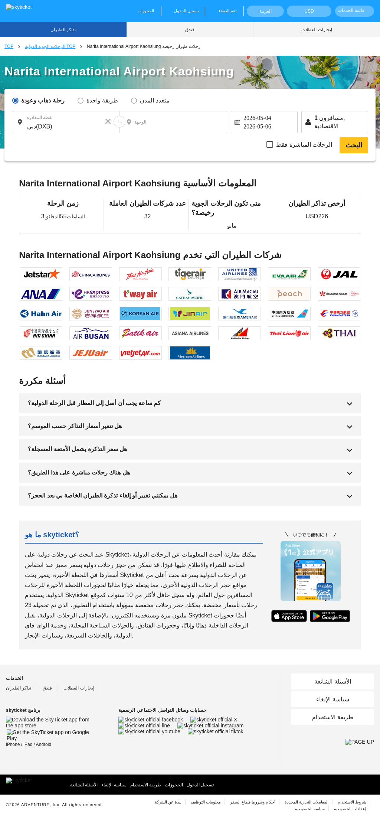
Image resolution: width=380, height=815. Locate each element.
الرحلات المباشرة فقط (304, 144)
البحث (353, 145)
